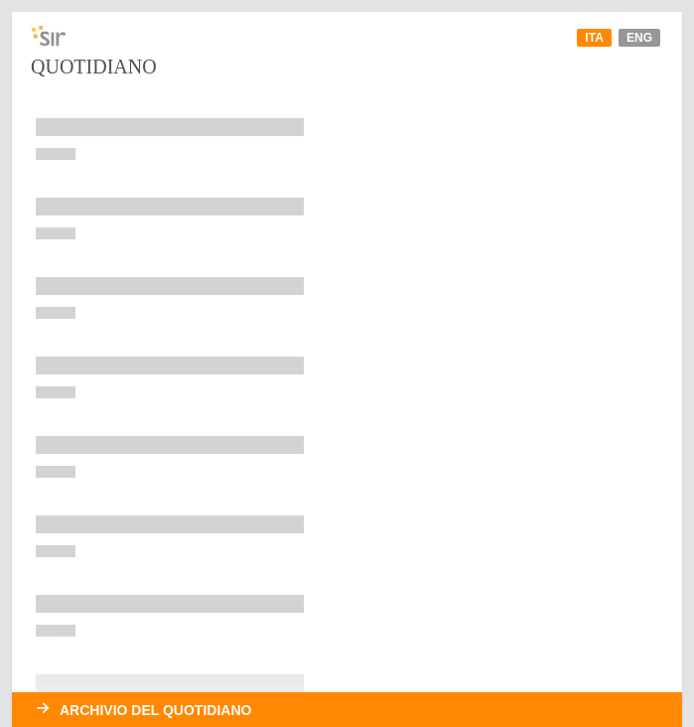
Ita (594, 38)
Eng (639, 38)
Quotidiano (94, 66)
